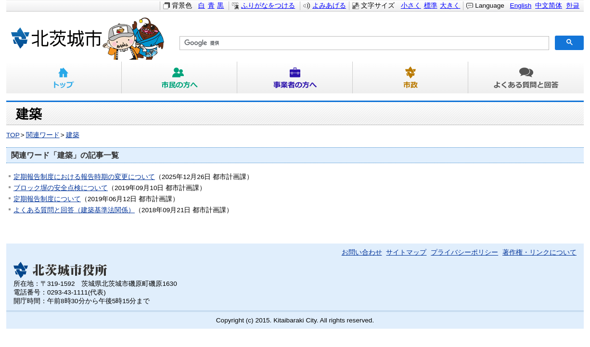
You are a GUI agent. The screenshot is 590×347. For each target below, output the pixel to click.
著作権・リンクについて (539, 252)
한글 (572, 5)
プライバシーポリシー (464, 252)
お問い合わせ (362, 252)
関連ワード (43, 135)
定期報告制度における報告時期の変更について (84, 176)
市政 (410, 77)
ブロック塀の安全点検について (60, 188)
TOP (13, 135)
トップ (64, 77)
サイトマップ (406, 252)
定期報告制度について (47, 199)
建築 (72, 135)
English (521, 5)
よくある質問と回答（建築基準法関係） (74, 210)
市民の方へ (179, 77)
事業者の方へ (295, 77)
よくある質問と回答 (526, 77)
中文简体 (548, 5)
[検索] (363, 43)
